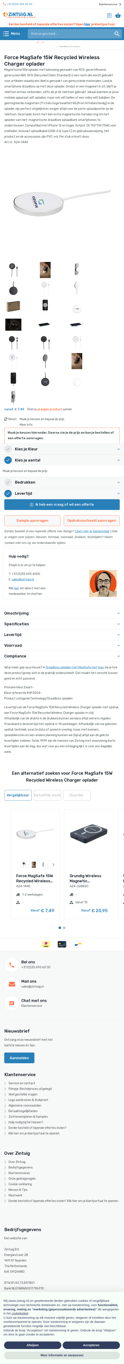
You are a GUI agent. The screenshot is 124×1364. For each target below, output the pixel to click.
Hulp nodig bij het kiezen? (26, 1122)
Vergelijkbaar (18, 795)
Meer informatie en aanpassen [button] (62, 1355)
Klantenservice (110, 4)
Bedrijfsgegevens (21, 1167)
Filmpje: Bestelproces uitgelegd (30, 1089)
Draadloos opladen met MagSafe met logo (75, 667)
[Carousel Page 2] (64, 927)
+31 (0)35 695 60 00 (17, 4)
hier (87, 24)
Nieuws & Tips (18, 1190)
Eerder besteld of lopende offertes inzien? (37, 1128)
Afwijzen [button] (33, 1345)
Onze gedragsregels (22, 1179)
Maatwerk (15, 1195)
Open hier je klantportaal (92, 531)
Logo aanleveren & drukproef (28, 1100)
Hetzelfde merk (47, 795)
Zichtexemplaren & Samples (28, 1117)
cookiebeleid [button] (20, 1313)
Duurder (77, 795)
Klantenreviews (19, 1173)
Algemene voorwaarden (25, 1105)
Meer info (26, 425)
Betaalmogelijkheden (23, 1111)
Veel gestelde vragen (23, 1094)
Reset (12, 419)
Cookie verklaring (20, 1184)
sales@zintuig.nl (23, 579)
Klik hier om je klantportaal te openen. (34, 1133)
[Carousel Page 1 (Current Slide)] (60, 927)
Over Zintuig (17, 1162)
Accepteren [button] (91, 1345)
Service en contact (22, 1083)
